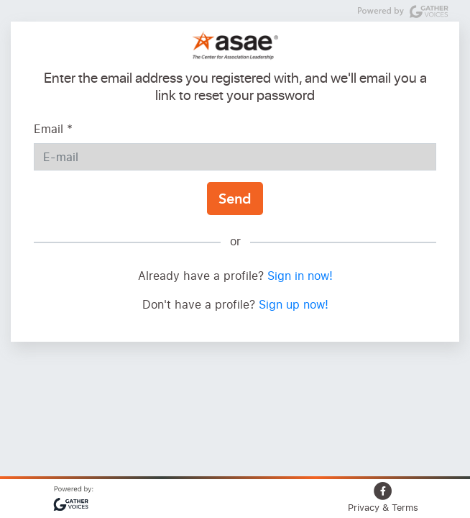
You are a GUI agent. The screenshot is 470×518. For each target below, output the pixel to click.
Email (53, 129)
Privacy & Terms (383, 507)
